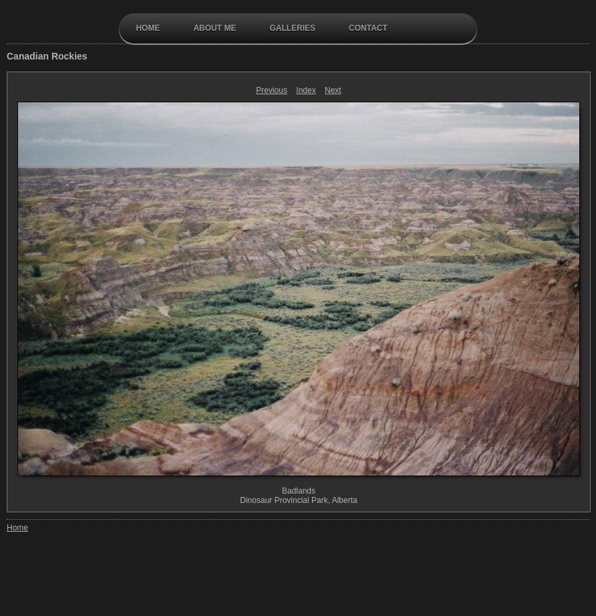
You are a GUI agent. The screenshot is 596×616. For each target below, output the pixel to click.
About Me (214, 28)
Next (333, 90)
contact (368, 28)
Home (148, 28)
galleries (292, 28)
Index (305, 90)
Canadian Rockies (47, 56)
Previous (271, 90)
